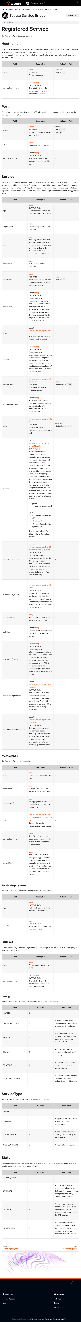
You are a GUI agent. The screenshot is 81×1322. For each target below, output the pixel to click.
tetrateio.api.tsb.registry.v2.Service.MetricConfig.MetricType (40, 817)
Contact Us (58, 1307)
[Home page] (3, 9)
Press (56, 1303)
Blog (4, 1303)
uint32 (31, 127)
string (31, 69)
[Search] (77, 3)
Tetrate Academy (9, 1299)
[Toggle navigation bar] (3, 3)
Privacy (66, 1319)
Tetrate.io (58, 1299)
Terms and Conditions (53, 1319)
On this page (8, 22)
